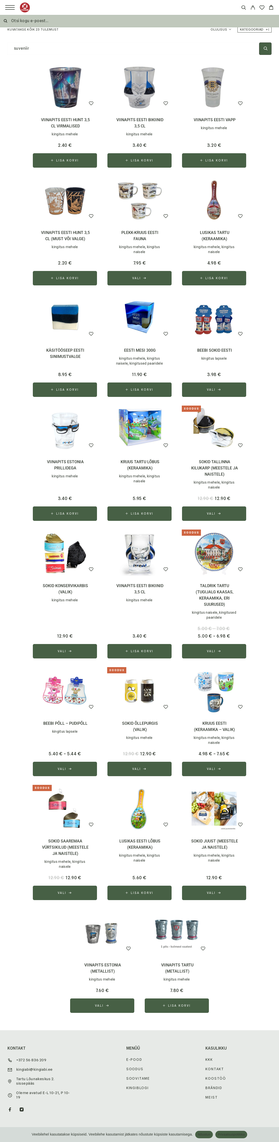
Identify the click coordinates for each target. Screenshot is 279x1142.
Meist (211, 1097)
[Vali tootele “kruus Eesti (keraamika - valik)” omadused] (214, 768)
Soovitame (138, 1078)
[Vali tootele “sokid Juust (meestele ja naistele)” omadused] (214, 892)
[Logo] (25, 7)
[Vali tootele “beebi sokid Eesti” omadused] (214, 389)
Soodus (134, 1069)
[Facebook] (10, 1110)
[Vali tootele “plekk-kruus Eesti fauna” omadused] (139, 278)
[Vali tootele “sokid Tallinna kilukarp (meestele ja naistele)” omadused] (214, 513)
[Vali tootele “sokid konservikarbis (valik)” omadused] (65, 651)
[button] (65, 160)
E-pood (134, 1060)
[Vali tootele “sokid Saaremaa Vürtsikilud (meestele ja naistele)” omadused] (65, 892)
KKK (209, 1060)
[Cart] (271, 8)
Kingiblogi (137, 1088)
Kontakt (214, 1069)
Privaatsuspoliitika (231, 1134)
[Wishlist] (262, 8)
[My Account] (252, 8)
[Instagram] (22, 1110)
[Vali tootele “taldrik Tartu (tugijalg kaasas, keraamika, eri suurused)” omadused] (214, 651)
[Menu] (10, 7)
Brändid (213, 1088)
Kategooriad (254, 29)
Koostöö (215, 1078)
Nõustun (204, 1134)
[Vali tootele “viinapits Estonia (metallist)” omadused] (102, 1005)
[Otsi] (243, 8)
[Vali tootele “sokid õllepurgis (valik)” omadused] (139, 768)
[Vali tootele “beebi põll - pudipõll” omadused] (65, 768)
